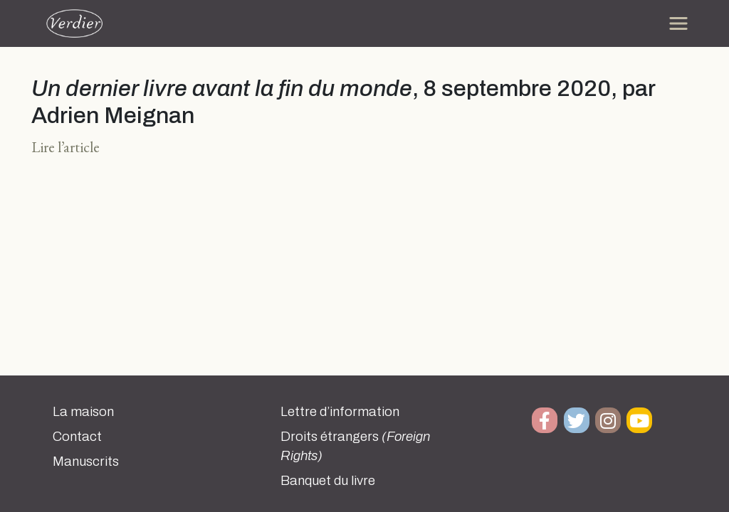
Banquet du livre (327, 481)
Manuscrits (86, 461)
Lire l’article (65, 146)
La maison (83, 412)
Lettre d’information (339, 412)
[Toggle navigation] (678, 23)
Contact (77, 437)
